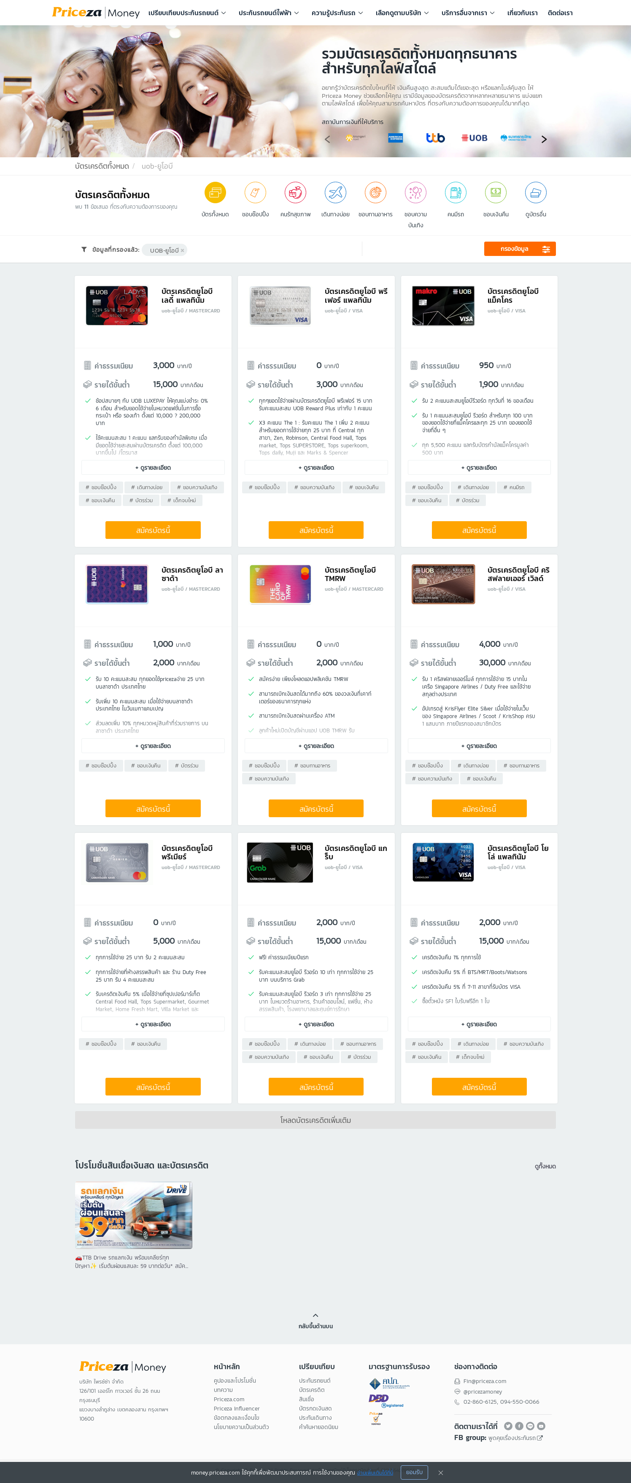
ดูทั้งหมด (545, 1168)
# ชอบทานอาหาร (313, 767)
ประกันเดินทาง (315, 1420)
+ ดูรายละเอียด (153, 468)
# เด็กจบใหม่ (182, 501)
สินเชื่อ (306, 1402)
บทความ (223, 1393)
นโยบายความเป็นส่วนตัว (241, 1430)
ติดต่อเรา (560, 13)
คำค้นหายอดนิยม (318, 1430)
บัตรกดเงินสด (315, 1411)
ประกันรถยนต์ (315, 1383)
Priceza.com (229, 1402)
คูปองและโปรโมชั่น (235, 1383)
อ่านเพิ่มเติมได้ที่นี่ (375, 1472)
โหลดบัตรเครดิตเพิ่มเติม (315, 1122)
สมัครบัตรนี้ (153, 531)
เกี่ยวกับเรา (522, 13)
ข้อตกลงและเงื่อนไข (236, 1420)
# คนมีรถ (514, 488)
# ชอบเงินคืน (100, 501)
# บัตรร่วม (141, 501)
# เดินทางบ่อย (147, 488)
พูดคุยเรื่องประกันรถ (512, 1440)
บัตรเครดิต (312, 1393)
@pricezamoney (483, 1394)
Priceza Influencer (237, 1411)
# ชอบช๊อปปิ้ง (101, 488)
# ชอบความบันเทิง (198, 488)
